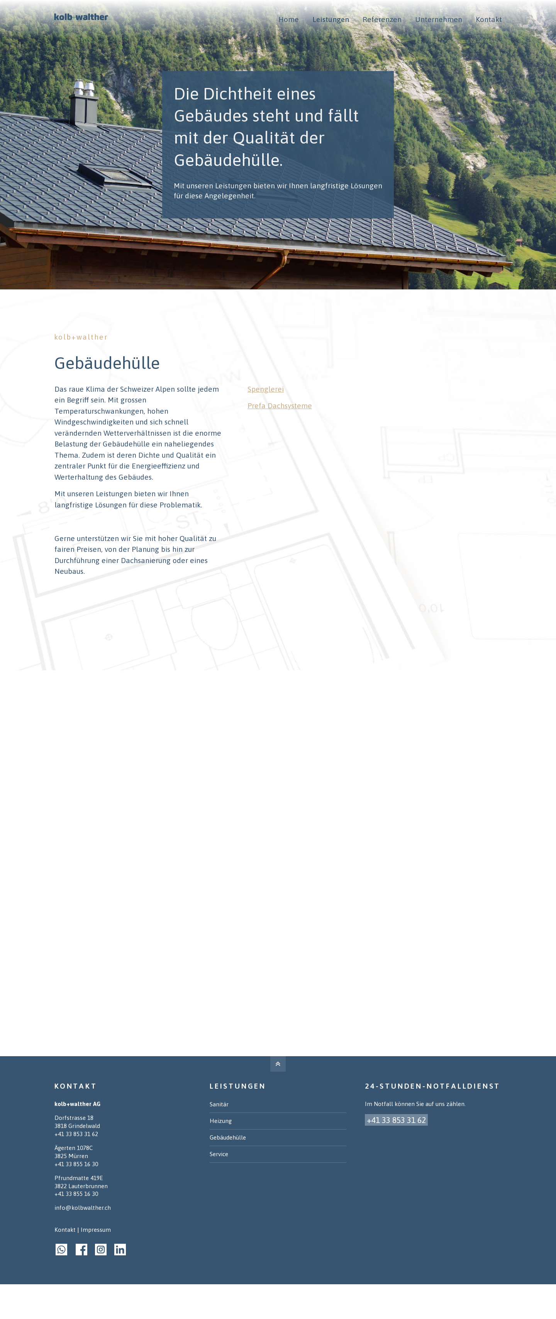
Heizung (221, 1121)
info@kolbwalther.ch (82, 1207)
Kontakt (65, 1229)
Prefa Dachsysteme (279, 405)
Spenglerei (265, 389)
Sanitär (219, 1104)
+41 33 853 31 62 (76, 1134)
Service (219, 1154)
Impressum (96, 1229)
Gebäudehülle (228, 1137)
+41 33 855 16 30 (76, 1164)
